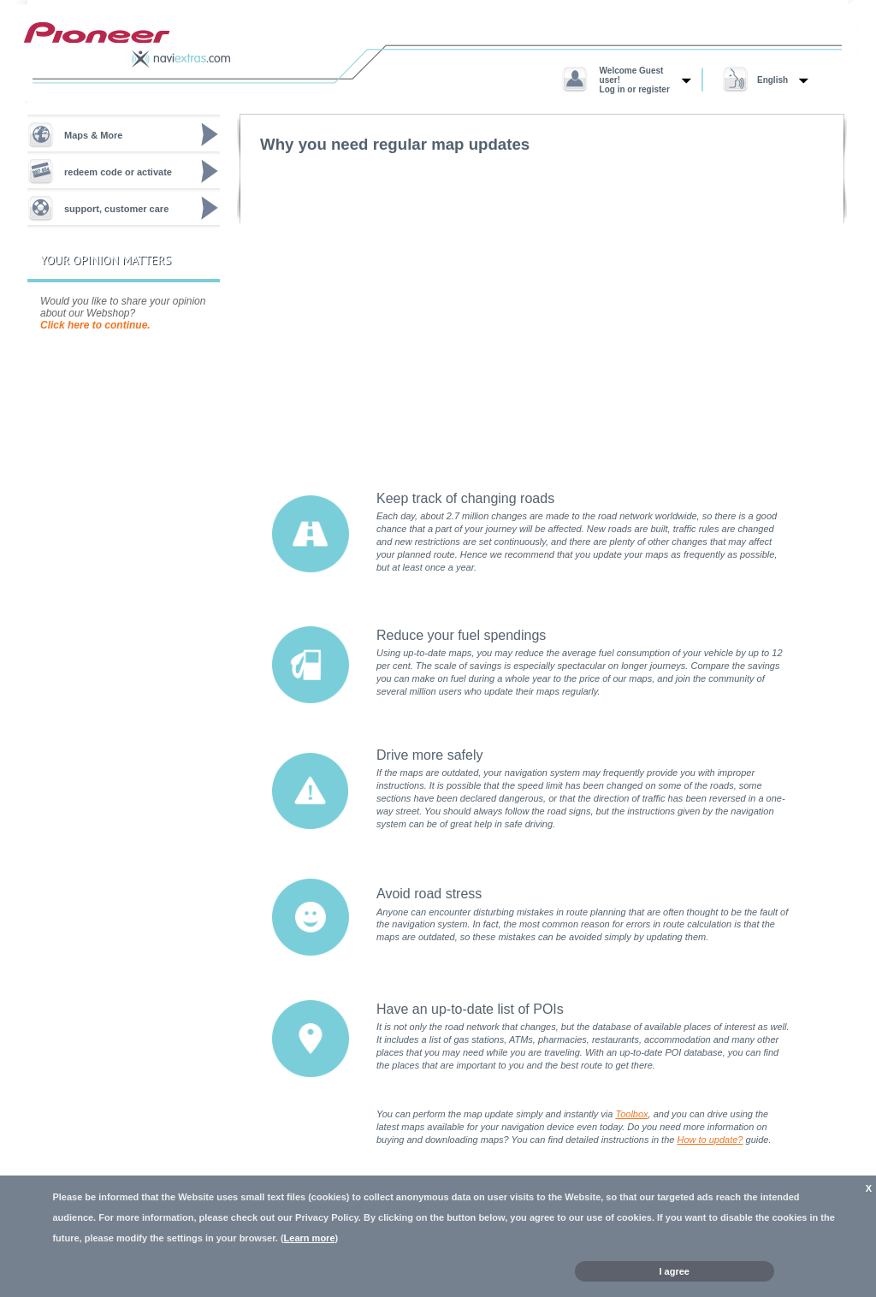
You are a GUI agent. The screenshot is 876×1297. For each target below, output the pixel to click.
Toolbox (631, 1114)
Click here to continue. (95, 325)
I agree (675, 1271)
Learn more (309, 1238)
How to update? (710, 1139)
